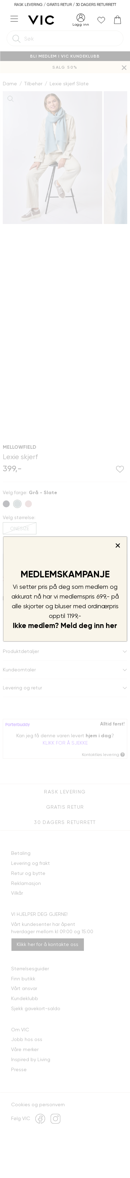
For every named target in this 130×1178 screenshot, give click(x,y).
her (111, 625)
